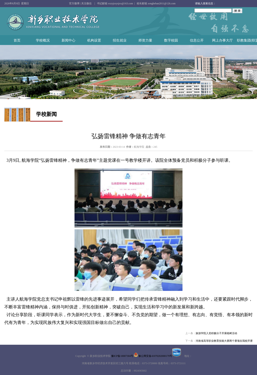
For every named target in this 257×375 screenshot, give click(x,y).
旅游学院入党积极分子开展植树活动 (216, 333)
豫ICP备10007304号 (122, 355)
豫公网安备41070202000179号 (159, 355)
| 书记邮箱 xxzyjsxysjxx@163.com (113, 3)
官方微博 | (75, 3)
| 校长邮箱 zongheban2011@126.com (154, 3)
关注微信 (86, 3)
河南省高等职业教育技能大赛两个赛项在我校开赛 (224, 340)
